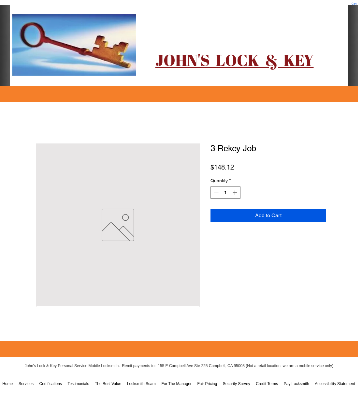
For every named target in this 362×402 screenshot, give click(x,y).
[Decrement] (215, 192)
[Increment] (235, 192)
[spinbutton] (225, 192)
